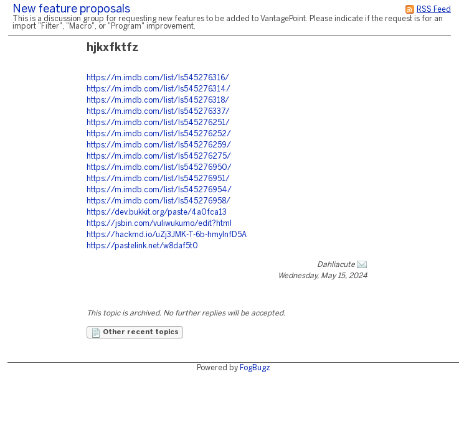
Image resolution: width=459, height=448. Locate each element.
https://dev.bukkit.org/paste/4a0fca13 (157, 212)
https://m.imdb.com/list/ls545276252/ (159, 134)
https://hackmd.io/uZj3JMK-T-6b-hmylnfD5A (167, 234)
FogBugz (255, 368)
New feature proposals (71, 9)
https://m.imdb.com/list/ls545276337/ (158, 111)
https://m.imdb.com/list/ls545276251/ (158, 122)
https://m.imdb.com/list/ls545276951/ (158, 178)
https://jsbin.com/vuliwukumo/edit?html (159, 223)
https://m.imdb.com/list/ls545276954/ (159, 190)
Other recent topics (135, 333)
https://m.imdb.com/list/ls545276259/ (159, 145)
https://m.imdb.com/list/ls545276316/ (158, 78)
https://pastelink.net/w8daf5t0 (142, 246)
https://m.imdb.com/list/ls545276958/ (158, 201)
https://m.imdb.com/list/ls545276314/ (158, 89)
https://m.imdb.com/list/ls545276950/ (159, 167)
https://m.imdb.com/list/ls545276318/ (158, 100)
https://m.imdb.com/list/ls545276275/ (159, 156)
